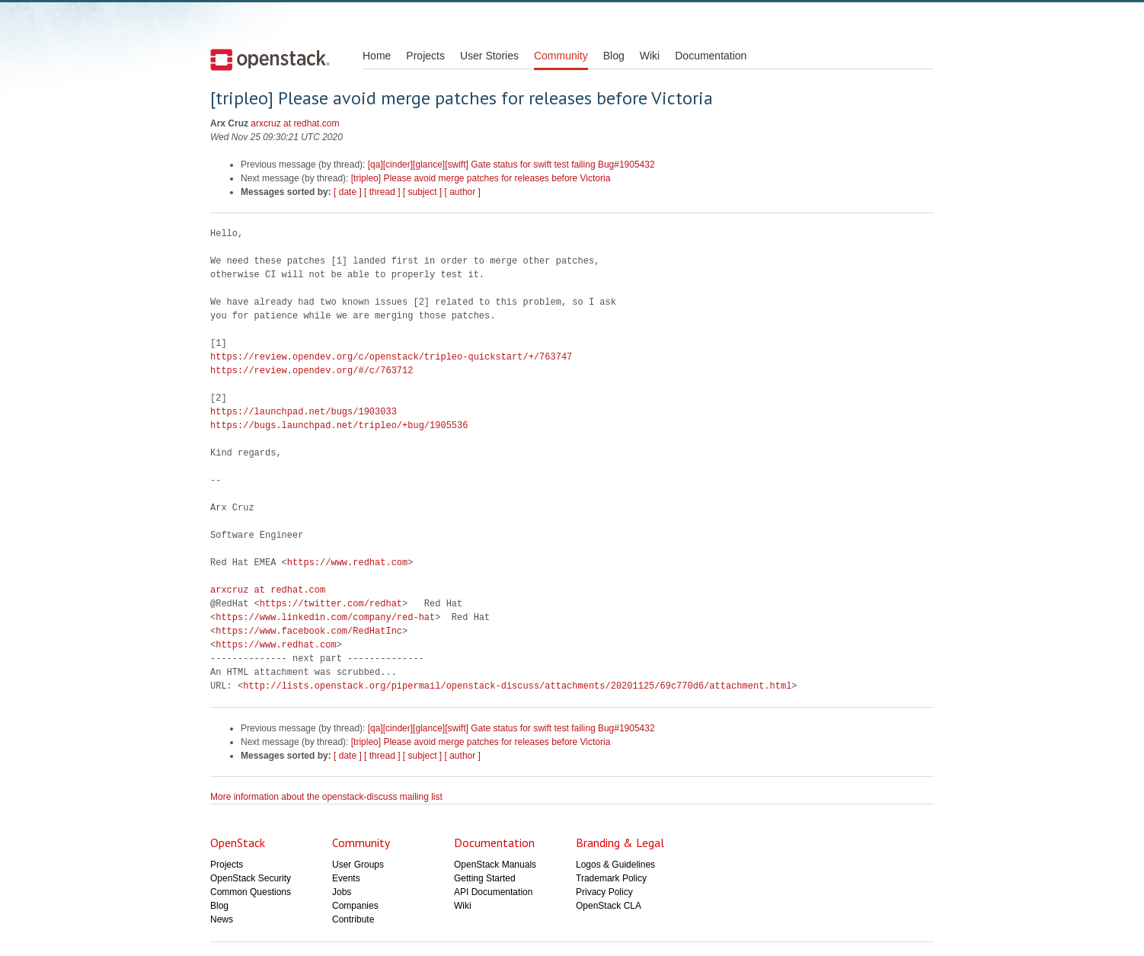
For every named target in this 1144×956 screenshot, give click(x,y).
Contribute (353, 919)
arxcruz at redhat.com (295, 123)
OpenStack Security (250, 878)
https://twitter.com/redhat (331, 603)
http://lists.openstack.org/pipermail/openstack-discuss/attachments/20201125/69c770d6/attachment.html (517, 685)
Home (377, 56)
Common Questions (250, 892)
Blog (614, 56)
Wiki (650, 56)
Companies (355, 905)
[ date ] (348, 192)
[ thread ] (382, 192)
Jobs (341, 892)
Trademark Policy (611, 878)
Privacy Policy (604, 892)
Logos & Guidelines (615, 864)
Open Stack (270, 59)
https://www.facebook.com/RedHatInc (309, 631)
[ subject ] (422, 192)
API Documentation (493, 892)
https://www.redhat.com (347, 562)
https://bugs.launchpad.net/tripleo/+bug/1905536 (339, 425)
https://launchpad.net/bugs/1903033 (303, 411)
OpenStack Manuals (495, 864)
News (221, 919)
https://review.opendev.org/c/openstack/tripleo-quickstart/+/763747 (391, 356)
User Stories (489, 56)
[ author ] (463, 192)
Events (346, 878)
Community (561, 56)
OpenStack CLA (608, 905)
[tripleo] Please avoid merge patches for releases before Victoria (481, 178)
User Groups (358, 864)
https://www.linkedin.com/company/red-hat (325, 617)
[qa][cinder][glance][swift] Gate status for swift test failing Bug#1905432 (511, 164)
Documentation (710, 56)
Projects (425, 56)
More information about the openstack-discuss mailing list (326, 796)
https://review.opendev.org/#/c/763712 (311, 370)
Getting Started (485, 878)
